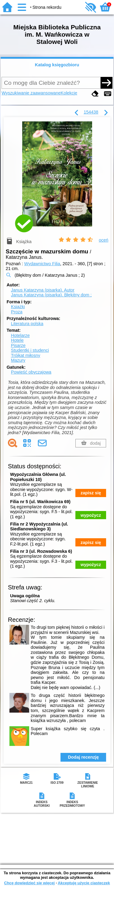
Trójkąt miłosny (25, 355)
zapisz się (91, 492)
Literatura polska (27, 323)
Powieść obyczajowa (31, 372)
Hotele (17, 340)
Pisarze (18, 345)
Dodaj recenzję (83, 757)
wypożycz (91, 515)
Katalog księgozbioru (57, 64)
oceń (103, 240)
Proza (16, 311)
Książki (18, 306)
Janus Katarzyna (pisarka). (42, 290)
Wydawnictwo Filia (42, 263)
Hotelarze (20, 335)
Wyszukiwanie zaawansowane (31, 93)
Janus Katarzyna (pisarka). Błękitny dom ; (51, 294)
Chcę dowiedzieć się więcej (29, 883)
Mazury (18, 360)
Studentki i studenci (30, 350)
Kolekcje (69, 93)
